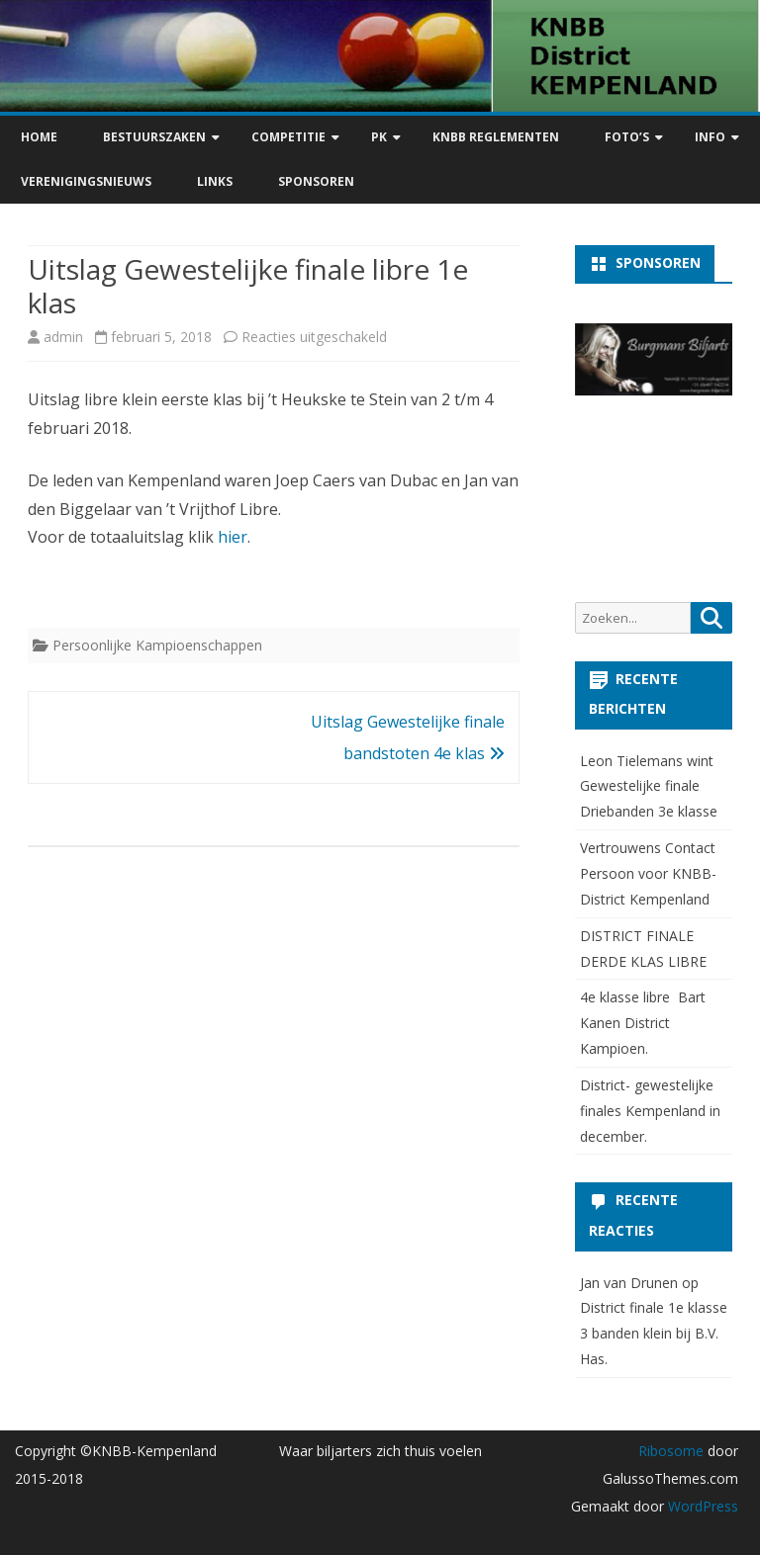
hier (232, 537)
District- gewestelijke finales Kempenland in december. (650, 1111)
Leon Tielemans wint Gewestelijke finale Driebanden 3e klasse (648, 786)
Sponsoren (316, 181)
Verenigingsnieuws (86, 181)
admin (63, 336)
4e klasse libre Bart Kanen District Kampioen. (643, 1023)
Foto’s (627, 137)
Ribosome (671, 1450)
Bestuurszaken (154, 137)
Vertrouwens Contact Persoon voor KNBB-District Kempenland (648, 873)
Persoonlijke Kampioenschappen (157, 645)
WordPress (701, 1506)
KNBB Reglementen (495, 137)
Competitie (288, 137)
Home (39, 137)
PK (379, 137)
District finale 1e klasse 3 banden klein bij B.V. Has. (653, 1333)
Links (215, 181)
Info (710, 137)
